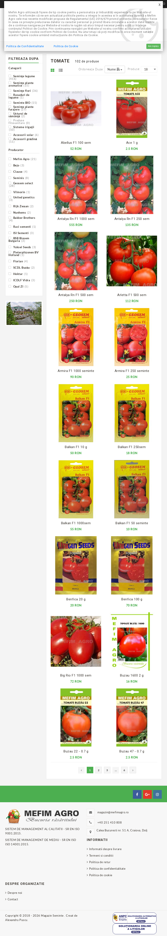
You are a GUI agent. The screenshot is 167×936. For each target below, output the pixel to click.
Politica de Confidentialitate (25, 46)
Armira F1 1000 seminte (76, 371)
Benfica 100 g (131, 599)
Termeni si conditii (101, 855)
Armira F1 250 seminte (132, 371)
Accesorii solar (23, 134)
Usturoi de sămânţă (17, 114)
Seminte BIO (22, 102)
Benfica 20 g (75, 599)
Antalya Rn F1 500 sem (76, 295)
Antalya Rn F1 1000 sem (75, 219)
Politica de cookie (100, 875)
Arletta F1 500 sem (131, 295)
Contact (13, 899)
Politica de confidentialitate (107, 868)
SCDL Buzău (21, 267)
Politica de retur (100, 862)
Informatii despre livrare (105, 849)
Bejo (16, 165)
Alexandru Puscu (16, 920)
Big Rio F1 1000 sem (76, 675)
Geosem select (20, 184)
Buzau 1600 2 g (132, 675)
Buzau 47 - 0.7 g (131, 751)
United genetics (21, 198)
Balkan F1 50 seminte (131, 523)
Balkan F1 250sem (132, 447)
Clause (18, 171)
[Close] (159, 5)
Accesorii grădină (22, 140)
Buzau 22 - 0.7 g (75, 751)
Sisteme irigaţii (21, 128)
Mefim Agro (22, 158)
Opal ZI (18, 286)
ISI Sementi (21, 232)
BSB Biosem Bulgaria (18, 239)
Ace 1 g (132, 143)
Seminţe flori (23, 90)
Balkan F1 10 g (76, 447)
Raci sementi (22, 226)
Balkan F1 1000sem (76, 523)
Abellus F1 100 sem (76, 143)
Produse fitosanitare (19, 121)
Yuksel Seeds (22, 247)
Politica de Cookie (66, 46)
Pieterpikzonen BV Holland (23, 253)
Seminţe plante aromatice (21, 84)
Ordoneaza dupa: (91, 69)
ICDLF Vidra (21, 280)
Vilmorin (19, 192)
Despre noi (15, 892)
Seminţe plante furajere (21, 108)
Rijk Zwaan (21, 206)
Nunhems (19, 212)
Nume (114, 69)
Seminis (18, 177)
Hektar (18, 273)
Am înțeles (153, 46)
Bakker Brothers (21, 219)
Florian (18, 261)
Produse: (134, 69)
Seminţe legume (21, 77)
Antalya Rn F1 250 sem (132, 219)
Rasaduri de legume (18, 96)
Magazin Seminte (52, 915)
